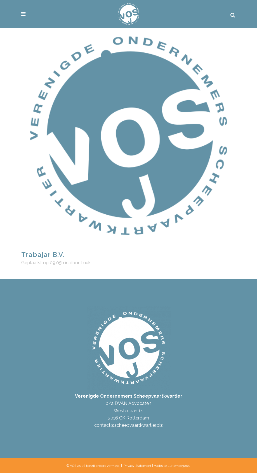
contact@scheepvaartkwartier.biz (128, 425)
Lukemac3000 (179, 466)
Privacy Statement (137, 466)
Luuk (86, 262)
